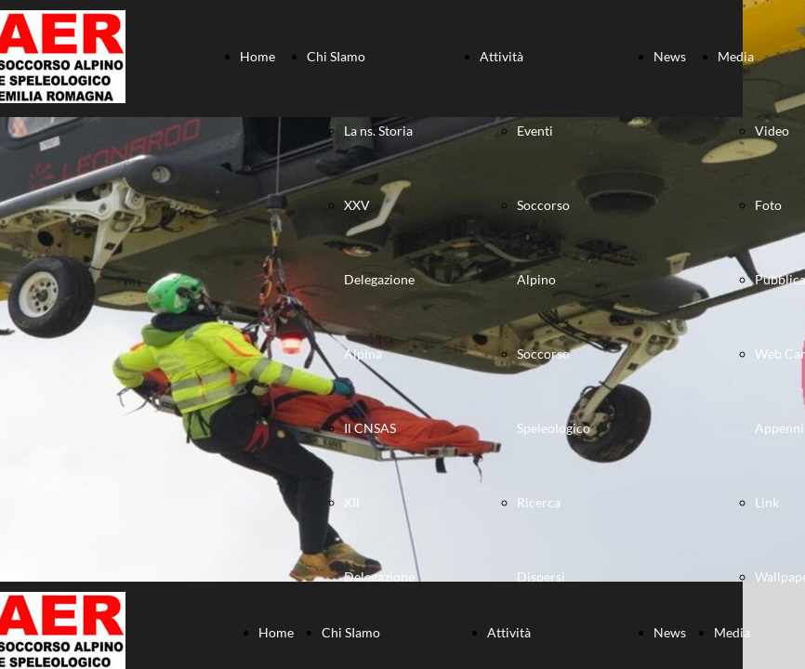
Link (767, 502)
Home (257, 56)
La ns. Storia (378, 130)
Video (772, 130)
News (669, 56)
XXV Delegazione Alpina (379, 279)
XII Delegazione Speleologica (380, 576)
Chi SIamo (336, 56)
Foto (768, 205)
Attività (501, 56)
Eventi (535, 130)
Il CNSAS (370, 428)
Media (736, 56)
